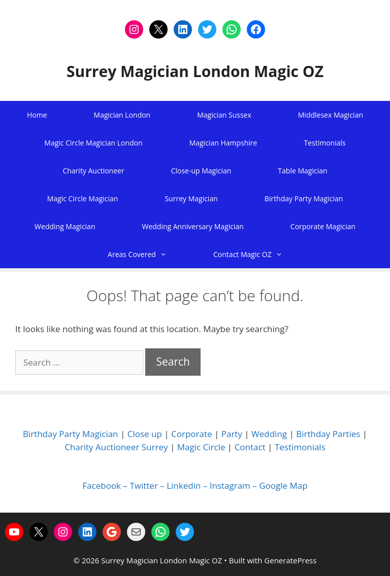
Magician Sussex (224, 115)
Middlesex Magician (330, 115)
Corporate (191, 434)
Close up (144, 434)
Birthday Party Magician (304, 198)
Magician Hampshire (223, 143)
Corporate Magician (322, 226)
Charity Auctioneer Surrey (116, 447)
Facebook (101, 485)
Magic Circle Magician (82, 198)
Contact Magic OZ (259, 254)
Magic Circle (201, 447)
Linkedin (184, 485)
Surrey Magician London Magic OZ (195, 71)
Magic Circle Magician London (93, 143)
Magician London (122, 115)
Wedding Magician (65, 226)
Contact (250, 447)
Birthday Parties (328, 434)
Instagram (230, 485)
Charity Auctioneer (93, 170)
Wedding (269, 434)
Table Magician (302, 170)
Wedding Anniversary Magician (192, 226)
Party (231, 434)
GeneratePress (290, 560)
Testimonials (324, 143)
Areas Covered (149, 254)
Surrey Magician (191, 198)
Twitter (143, 485)
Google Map (283, 485)
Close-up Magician (201, 170)
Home (37, 115)
